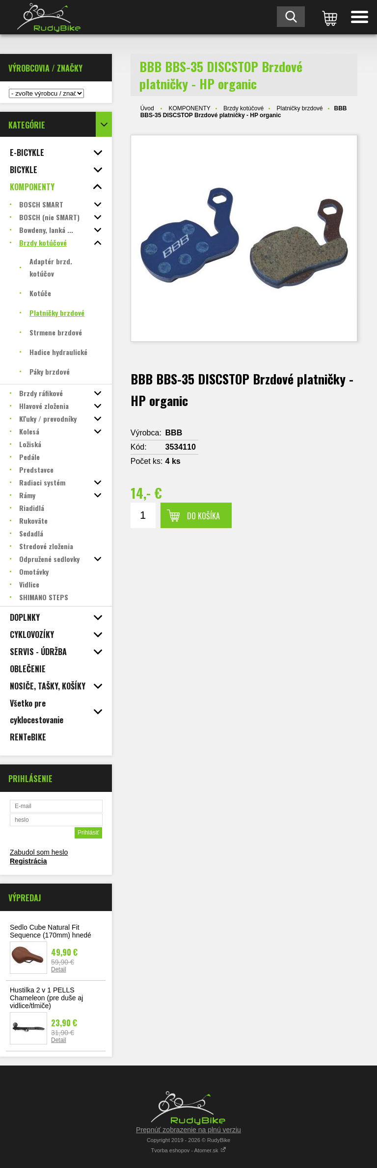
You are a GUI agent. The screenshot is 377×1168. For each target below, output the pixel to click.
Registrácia (28, 861)
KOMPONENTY (189, 108)
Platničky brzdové (299, 108)
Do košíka (203, 516)
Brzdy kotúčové (243, 108)
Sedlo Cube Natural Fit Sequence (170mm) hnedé (50, 931)
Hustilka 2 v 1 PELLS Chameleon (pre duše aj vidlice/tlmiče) (46, 998)
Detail (58, 969)
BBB (174, 433)
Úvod (147, 108)
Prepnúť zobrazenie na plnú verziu (188, 1130)
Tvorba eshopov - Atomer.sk (188, 1150)
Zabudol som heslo (39, 852)
